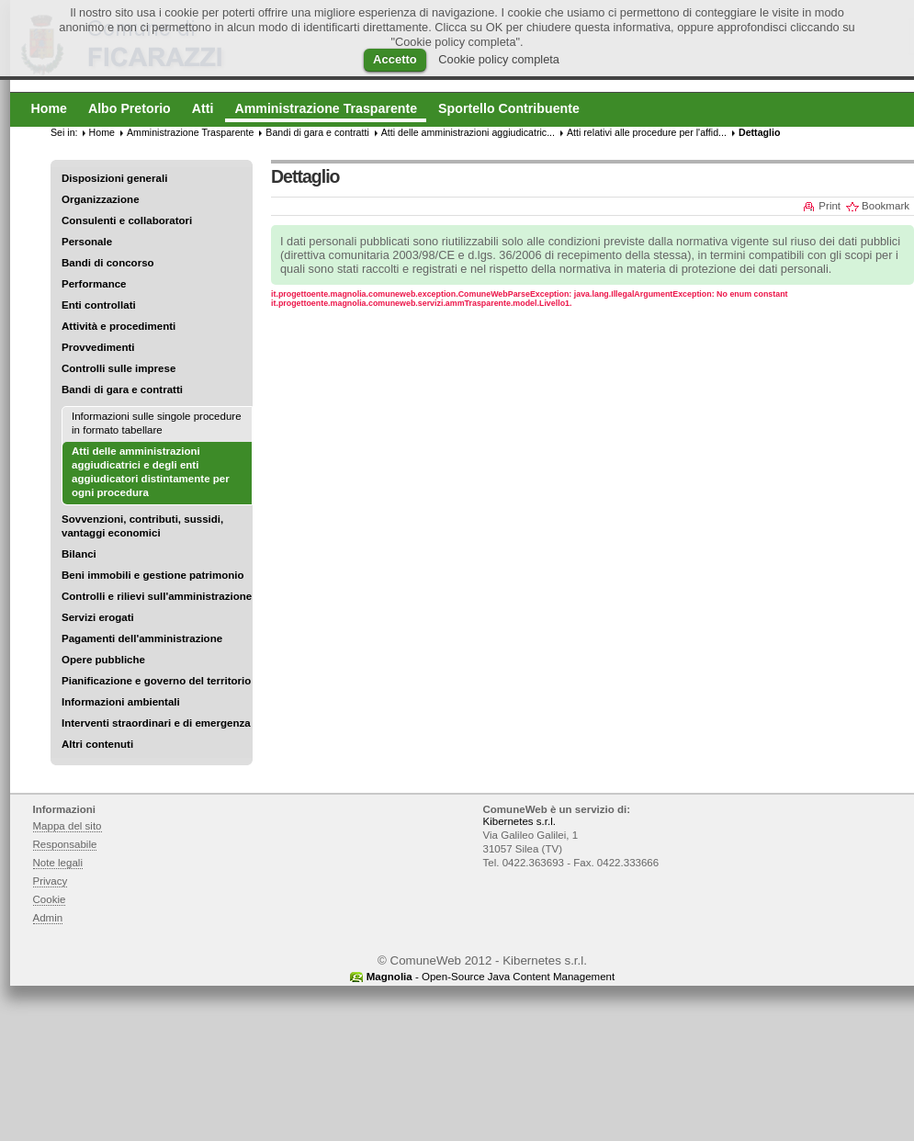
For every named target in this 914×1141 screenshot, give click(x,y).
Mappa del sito (67, 825)
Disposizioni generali (114, 178)
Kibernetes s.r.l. (519, 821)
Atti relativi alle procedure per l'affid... (647, 132)
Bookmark (885, 205)
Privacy (50, 881)
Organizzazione (101, 199)
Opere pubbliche (103, 659)
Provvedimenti (98, 347)
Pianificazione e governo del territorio (156, 680)
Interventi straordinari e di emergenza (156, 723)
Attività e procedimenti (118, 326)
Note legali (58, 862)
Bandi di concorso (108, 262)
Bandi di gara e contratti (122, 389)
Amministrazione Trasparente (190, 132)
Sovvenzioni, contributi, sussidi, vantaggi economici (142, 526)
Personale (87, 241)
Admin (48, 917)
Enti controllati (99, 305)
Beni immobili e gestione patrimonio (153, 575)
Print (829, 205)
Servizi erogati (98, 617)
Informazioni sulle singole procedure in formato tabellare (157, 423)
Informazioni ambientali (121, 701)
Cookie (49, 899)
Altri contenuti (97, 744)
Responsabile (65, 844)
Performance (94, 283)
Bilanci (79, 553)
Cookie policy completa (498, 59)
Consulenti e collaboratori (127, 220)
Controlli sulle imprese (118, 368)
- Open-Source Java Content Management (491, 976)
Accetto (395, 59)
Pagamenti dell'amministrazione (142, 638)
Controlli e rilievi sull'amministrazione (157, 596)
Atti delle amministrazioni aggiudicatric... (468, 132)
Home (102, 132)
